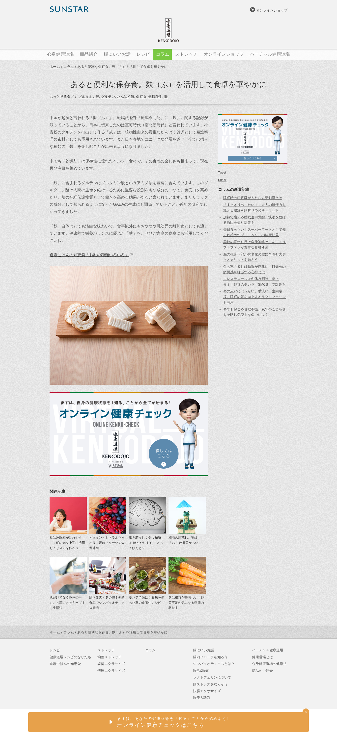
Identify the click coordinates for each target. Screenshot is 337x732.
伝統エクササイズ (111, 671)
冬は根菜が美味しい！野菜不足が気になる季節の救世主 (186, 603)
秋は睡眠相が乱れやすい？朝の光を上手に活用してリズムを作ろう (67, 543)
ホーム (55, 67)
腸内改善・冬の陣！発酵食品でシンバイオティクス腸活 (107, 603)
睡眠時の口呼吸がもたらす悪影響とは (252, 198)
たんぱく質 (125, 97)
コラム (68, 67)
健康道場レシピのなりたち (70, 657)
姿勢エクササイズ (111, 664)
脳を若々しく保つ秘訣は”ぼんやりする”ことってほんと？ (146, 543)
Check (222, 180)
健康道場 (168, 30)
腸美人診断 (201, 698)
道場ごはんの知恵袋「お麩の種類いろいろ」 (89, 254)
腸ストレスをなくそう (210, 684)
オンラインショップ (271, 10)
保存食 (141, 97)
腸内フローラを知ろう (210, 657)
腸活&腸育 (201, 671)
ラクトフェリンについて (212, 677)
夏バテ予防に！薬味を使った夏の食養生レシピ (146, 600)
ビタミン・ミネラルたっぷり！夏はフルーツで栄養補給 (107, 543)
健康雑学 (155, 97)
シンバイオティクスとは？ (214, 664)
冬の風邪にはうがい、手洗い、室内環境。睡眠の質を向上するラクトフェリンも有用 (254, 296)
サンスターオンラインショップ (263, 721)
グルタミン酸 (88, 97)
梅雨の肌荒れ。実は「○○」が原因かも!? (183, 540)
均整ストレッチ (109, 657)
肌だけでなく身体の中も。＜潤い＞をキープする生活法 (67, 603)
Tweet (222, 172)
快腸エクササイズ (207, 691)
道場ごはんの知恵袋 (65, 664)
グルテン (108, 97)
